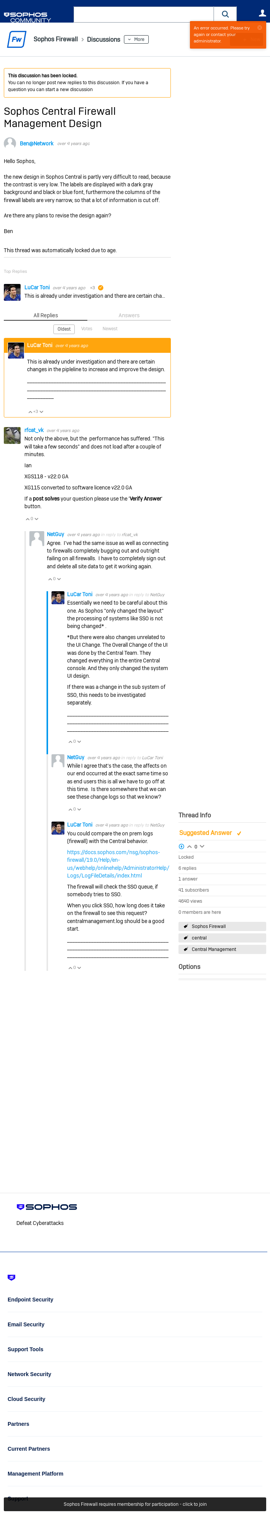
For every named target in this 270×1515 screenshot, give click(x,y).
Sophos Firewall (209, 926)
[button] (225, 14)
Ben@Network (36, 143)
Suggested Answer (206, 833)
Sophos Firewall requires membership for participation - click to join (135, 1504)
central (199, 938)
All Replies (45, 315)
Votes (86, 328)
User (262, 13)
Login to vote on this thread (189, 846)
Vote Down (41, 411)
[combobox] (144, 14)
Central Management (214, 949)
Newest (110, 328)
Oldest (64, 329)
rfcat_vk (34, 429)
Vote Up (30, 411)
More (146, 39)
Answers (129, 315)
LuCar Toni (37, 287)
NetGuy (56, 534)
